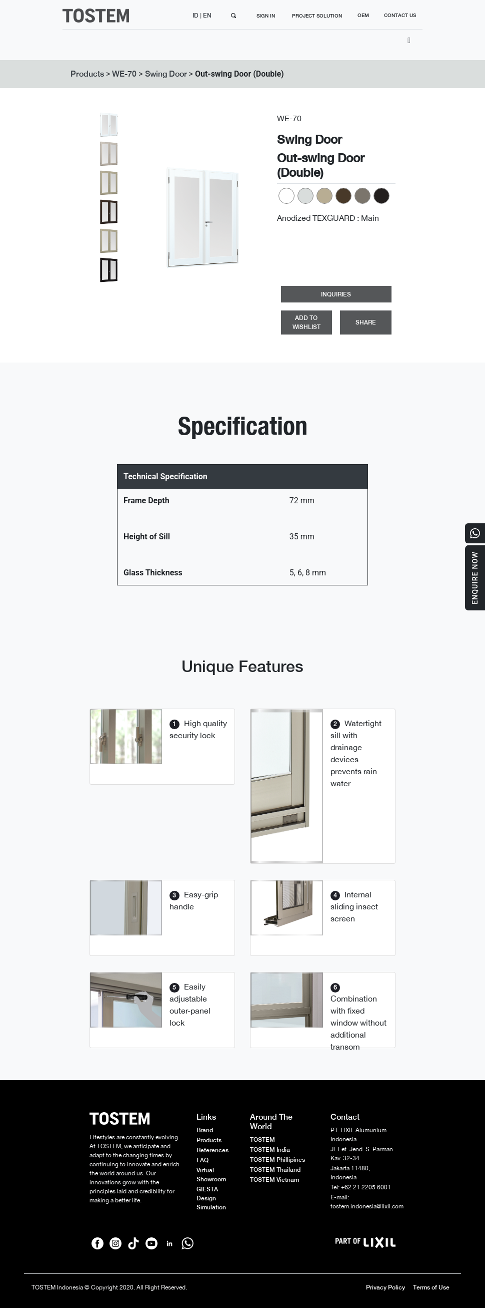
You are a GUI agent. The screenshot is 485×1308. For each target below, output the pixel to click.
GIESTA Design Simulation (211, 1198)
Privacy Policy (385, 1287)
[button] (152, 217)
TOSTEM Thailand (275, 1169)
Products (87, 74)
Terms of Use (431, 1287)
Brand (204, 1130)
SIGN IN (265, 16)
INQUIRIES (336, 294)
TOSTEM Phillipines (277, 1159)
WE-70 (124, 74)
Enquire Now (475, 577)
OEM (363, 15)
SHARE (366, 322)
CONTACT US (400, 15)
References (212, 1150)
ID (196, 15)
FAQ (202, 1160)
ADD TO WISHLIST (306, 322)
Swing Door (166, 74)
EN (208, 15)
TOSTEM (262, 1139)
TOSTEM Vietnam (274, 1179)
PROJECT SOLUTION (317, 16)
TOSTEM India (270, 1149)
